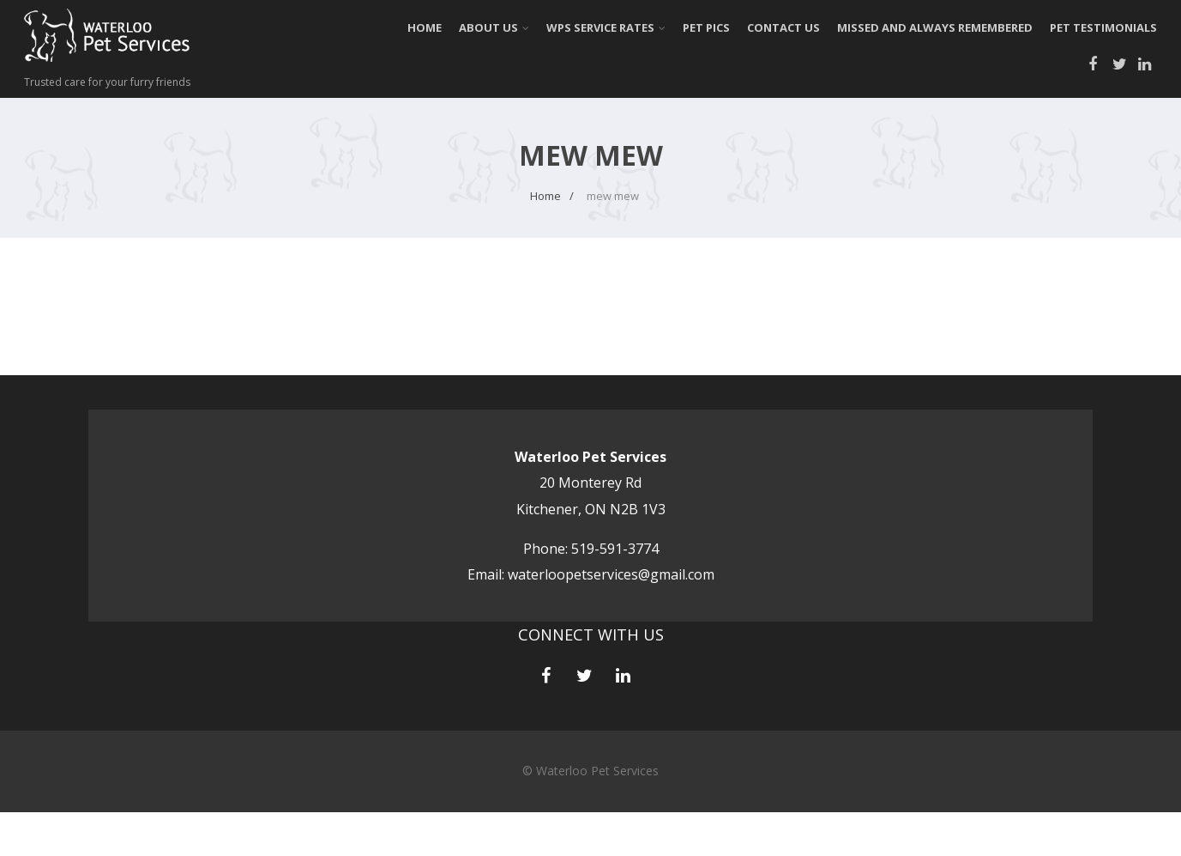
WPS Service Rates (606, 27)
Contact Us (783, 27)
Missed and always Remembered (935, 27)
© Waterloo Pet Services (590, 770)
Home (424, 27)
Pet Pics (706, 27)
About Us (494, 27)
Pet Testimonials (1103, 27)
